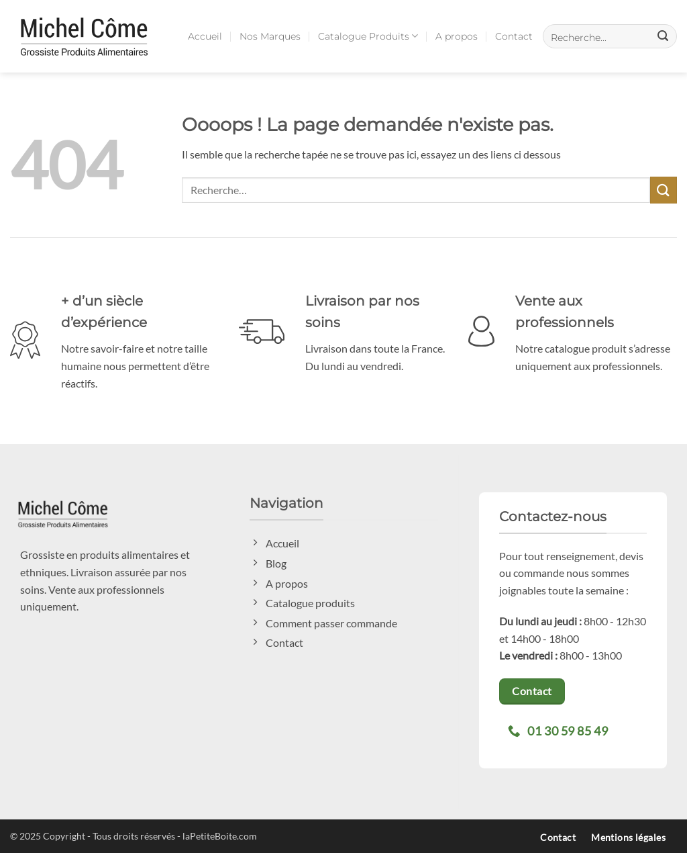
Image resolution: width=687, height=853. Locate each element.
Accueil (205, 36)
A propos (456, 36)
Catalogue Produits (368, 36)
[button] (610, 36)
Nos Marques (270, 36)
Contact (514, 36)
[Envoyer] (663, 190)
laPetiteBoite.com (219, 836)
